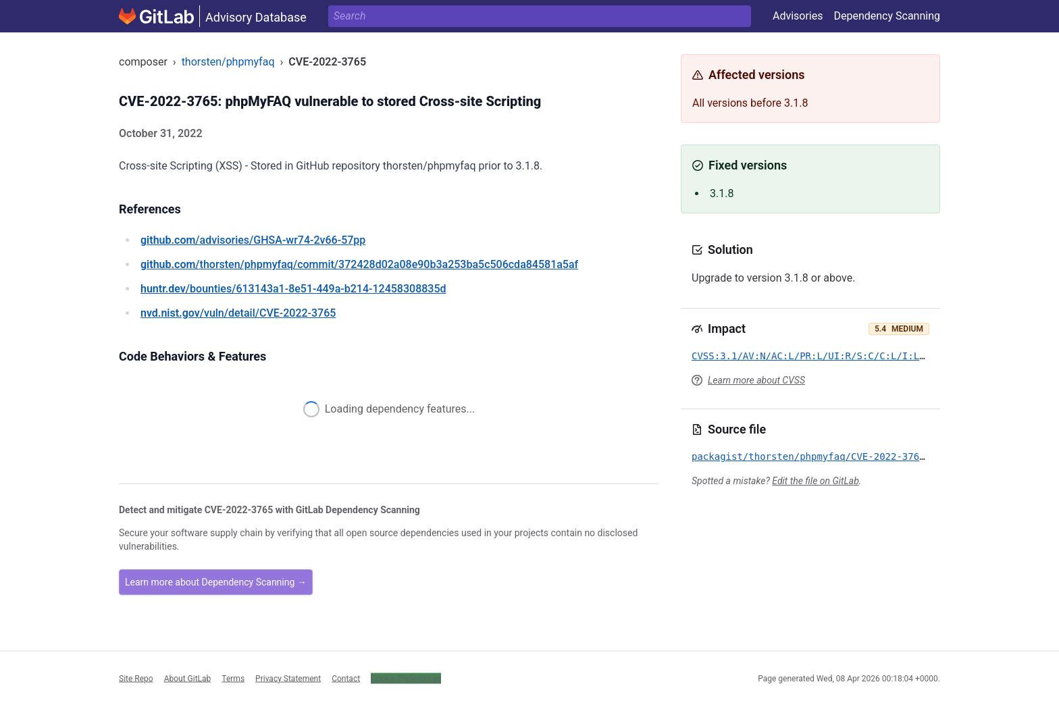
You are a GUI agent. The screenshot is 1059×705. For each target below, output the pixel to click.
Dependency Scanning (886, 15)
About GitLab (187, 678)
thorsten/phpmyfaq (228, 61)
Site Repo (136, 678)
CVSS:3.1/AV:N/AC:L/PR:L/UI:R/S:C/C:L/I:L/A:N (817, 355)
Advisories (798, 15)
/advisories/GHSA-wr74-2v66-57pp (252, 240)
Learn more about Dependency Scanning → (216, 582)
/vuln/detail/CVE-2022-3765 (238, 313)
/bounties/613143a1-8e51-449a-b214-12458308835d (293, 288)
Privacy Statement (288, 678)
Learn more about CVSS (756, 380)
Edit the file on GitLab (815, 480)
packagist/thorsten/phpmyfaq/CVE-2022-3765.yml (820, 456)
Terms (233, 678)
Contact (346, 678)
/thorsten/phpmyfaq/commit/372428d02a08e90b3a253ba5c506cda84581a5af (359, 264)
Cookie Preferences (406, 678)
